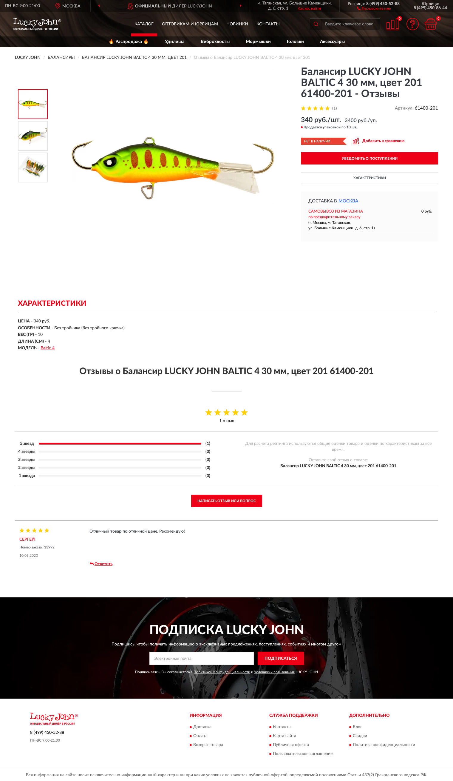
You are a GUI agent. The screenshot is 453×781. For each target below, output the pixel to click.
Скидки (360, 736)
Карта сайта (284, 736)
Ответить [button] (101, 564)
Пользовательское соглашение (303, 754)
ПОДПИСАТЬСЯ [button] (281, 659)
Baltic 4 (48, 348)
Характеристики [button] (369, 178)
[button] (374, 8)
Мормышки (258, 41)
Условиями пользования (274, 672)
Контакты (268, 24)
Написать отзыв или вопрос (226, 501)
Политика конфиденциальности (384, 745)
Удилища (175, 41)
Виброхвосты (215, 41)
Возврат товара (208, 745)
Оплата (200, 736)
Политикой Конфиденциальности (222, 672)
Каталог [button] (144, 24)
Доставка (202, 727)
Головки (295, 41)
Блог (357, 727)
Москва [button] (348, 201)
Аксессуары (332, 41)
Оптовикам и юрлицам (190, 24)
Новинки (237, 24)
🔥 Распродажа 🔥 (129, 41)
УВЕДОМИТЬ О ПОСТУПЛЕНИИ (370, 158)
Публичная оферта (291, 745)
